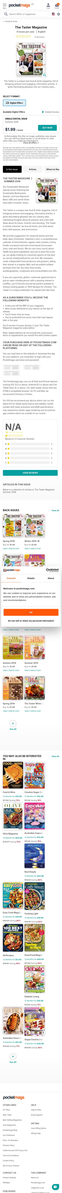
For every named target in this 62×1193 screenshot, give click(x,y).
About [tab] (51, 578)
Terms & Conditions (11, 1155)
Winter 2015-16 (32, 541)
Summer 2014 (31, 663)
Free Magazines (9, 1125)
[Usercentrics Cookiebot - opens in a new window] (46, 570)
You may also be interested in (22, 756)
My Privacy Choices (11, 1166)
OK (31, 612)
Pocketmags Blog (10, 1130)
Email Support (36, 1115)
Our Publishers (9, 1135)
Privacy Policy (8, 1145)
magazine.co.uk (37, 1188)
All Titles (6, 1110)
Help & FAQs (36, 1110)
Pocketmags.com (38, 1183)
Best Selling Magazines (12, 1120)
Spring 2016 (9, 541)
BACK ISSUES (11, 510)
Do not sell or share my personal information (31, 620)
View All (55, 510)
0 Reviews (40, 37)
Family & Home (11, 21)
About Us (34, 1177)
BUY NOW (47, 127)
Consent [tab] (11, 578)
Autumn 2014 (9, 663)
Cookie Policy (8, 1160)
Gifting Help (36, 1133)
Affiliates (6, 1183)
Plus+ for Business (10, 1140)
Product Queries (9, 1177)
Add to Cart (14, 548)
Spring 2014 (9, 703)
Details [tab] (31, 578)
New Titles (7, 1115)
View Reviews (30, 473)
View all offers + (31, 142)
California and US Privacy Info (15, 1150)
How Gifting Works (38, 1128)
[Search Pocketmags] (6, 14)
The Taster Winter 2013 (34, 703)
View (5, 548)
